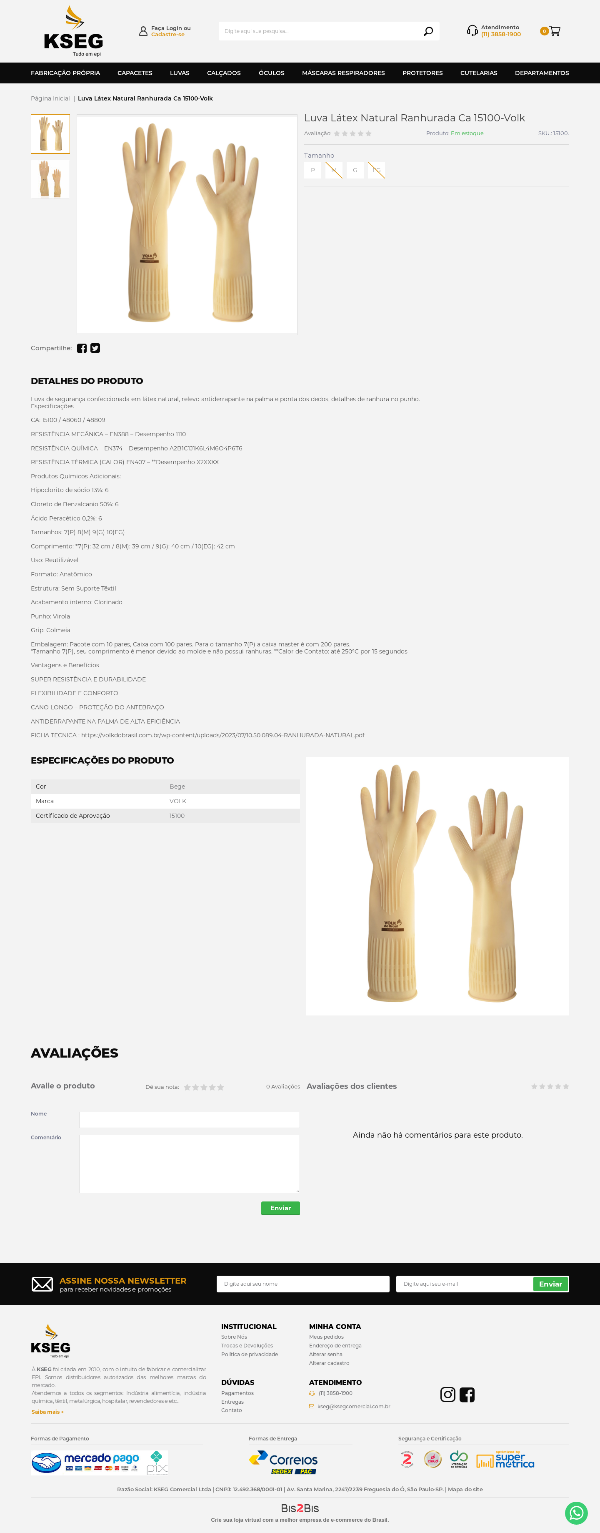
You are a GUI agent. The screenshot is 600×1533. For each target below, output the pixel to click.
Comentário (46, 1138)
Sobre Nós (234, 1337)
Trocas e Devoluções (247, 1345)
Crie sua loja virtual (236, 1520)
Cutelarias (479, 73)
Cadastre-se (168, 34)
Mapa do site (465, 1489)
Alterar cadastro (329, 1363)
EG (376, 170)
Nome (39, 1114)
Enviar (280, 1208)
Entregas (232, 1402)
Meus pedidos (326, 1337)
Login (174, 28)
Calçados (224, 73)
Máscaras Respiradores (343, 73)
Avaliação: (318, 133)
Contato (231, 1410)
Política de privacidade (249, 1354)
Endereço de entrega (335, 1345)
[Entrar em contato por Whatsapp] (576, 1513)
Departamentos (542, 73)
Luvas (180, 73)
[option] (50, 134)
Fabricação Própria (65, 73)
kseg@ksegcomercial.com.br (354, 1406)
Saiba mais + (48, 1412)
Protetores (422, 73)
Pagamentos (237, 1393)
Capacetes (135, 73)
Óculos (272, 73)
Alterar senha (325, 1354)
